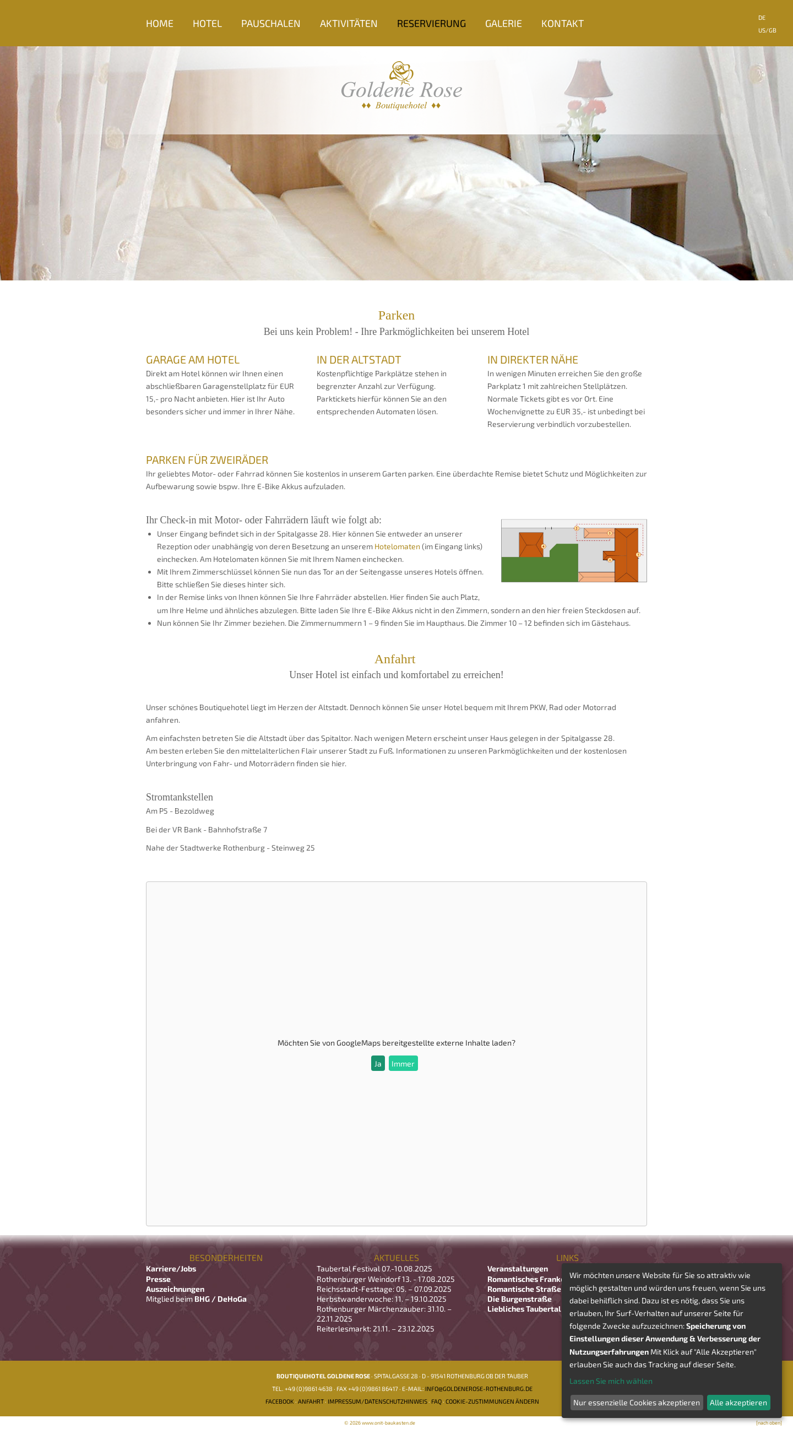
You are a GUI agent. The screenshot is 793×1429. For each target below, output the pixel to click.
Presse (158, 1279)
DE (761, 17)
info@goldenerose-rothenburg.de (479, 1388)
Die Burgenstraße (519, 1298)
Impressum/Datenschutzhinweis (377, 1401)
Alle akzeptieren (738, 1402)
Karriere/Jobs (172, 1268)
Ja (378, 1063)
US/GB (767, 30)
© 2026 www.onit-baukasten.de (379, 1423)
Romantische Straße (524, 1288)
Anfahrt (311, 1401)
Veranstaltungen (517, 1268)
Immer (403, 1063)
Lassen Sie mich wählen (611, 1380)
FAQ (436, 1401)
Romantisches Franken (528, 1279)
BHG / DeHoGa (220, 1298)
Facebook (279, 1401)
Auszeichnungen (175, 1288)
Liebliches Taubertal (524, 1308)
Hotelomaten (397, 546)
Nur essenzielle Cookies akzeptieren (636, 1402)
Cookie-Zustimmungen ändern (492, 1401)
